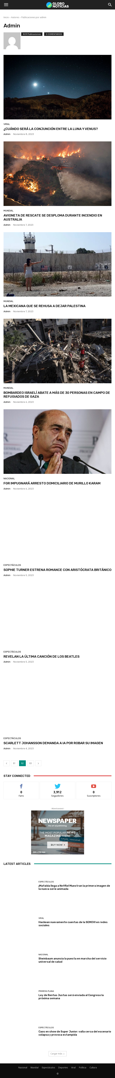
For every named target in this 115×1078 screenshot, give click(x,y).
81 (14, 763)
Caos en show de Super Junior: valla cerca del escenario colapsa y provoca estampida (75, 1033)
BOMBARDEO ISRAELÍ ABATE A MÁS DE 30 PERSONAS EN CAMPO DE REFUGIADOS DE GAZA (57, 395)
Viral (7, 124)
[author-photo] (12, 40)
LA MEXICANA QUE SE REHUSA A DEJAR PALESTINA (44, 306)
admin (7, 134)
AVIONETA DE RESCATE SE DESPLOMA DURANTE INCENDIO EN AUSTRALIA (53, 217)
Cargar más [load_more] (58, 1053)
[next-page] (38, 763)
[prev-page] (7, 763)
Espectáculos (12, 565)
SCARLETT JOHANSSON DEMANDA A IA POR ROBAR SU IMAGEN (53, 743)
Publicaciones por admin (33, 17)
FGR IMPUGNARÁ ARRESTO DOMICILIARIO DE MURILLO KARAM (52, 483)
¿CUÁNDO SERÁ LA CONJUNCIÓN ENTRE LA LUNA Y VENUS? (51, 129)
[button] (6, 4)
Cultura (93, 1067)
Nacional (9, 478)
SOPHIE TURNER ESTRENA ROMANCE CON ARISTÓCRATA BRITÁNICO (57, 570)
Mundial (8, 210)
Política (82, 1067)
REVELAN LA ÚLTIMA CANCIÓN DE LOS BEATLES (41, 656)
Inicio (6, 17)
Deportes (63, 1067)
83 (30, 763)
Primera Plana (46, 991)
